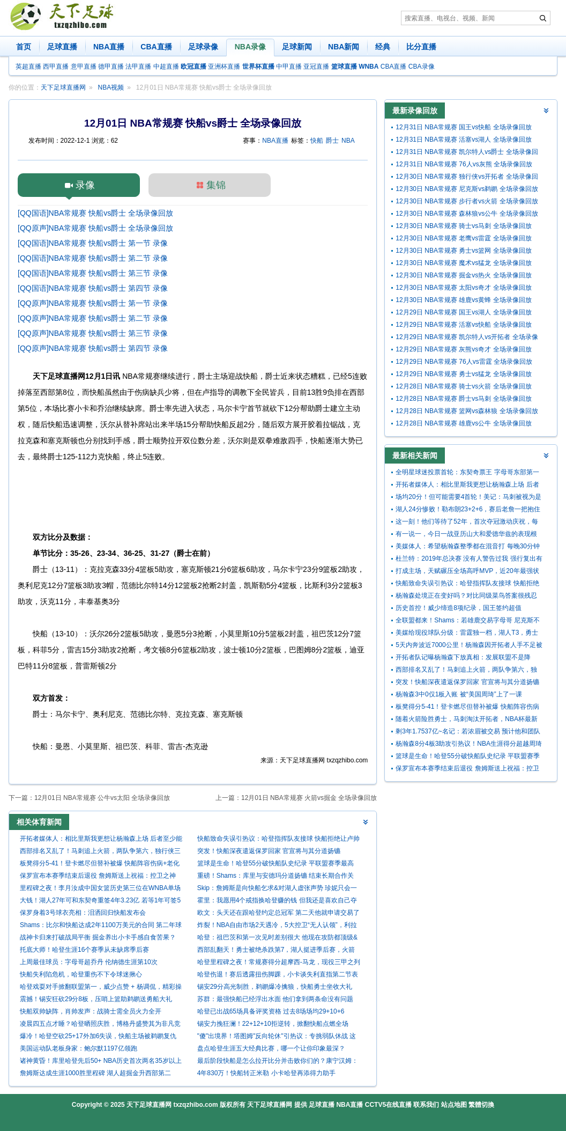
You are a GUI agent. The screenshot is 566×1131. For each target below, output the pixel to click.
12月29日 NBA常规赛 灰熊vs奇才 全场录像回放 (463, 349)
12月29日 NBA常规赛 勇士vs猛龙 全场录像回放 (463, 374)
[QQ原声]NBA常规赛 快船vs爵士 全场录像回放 (95, 228)
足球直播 (62, 46)
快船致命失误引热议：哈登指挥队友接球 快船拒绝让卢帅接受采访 (278, 840)
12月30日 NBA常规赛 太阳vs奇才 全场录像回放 (463, 287)
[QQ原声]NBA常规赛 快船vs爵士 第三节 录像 (93, 333)
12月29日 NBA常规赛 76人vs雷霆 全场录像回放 (464, 361)
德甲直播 (111, 66)
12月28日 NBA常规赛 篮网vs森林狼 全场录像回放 (467, 411)
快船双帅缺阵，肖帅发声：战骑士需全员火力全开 (90, 1011)
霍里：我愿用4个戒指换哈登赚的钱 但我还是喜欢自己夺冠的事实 (277, 902)
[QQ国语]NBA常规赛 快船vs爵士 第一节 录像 (93, 243)
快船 (316, 140)
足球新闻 (297, 46)
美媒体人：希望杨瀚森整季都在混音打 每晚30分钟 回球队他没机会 (468, 547)
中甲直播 (289, 66)
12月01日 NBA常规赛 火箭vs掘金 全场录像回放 (309, 798)
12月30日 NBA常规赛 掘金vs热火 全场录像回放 (463, 275)
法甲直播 (138, 66)
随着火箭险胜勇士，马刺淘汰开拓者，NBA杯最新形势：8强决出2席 (467, 720)
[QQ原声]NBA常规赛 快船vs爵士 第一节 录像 (93, 303)
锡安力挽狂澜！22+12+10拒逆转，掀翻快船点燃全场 (272, 1023)
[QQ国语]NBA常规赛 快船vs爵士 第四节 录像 (93, 288)
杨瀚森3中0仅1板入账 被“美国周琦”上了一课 (459, 694)
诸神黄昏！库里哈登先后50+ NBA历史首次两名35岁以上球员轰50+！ (101, 1062)
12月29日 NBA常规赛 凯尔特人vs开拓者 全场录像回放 (467, 338)
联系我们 (426, 1104)
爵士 (332, 140)
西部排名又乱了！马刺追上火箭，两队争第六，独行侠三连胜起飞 (100, 852)
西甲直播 (56, 66)
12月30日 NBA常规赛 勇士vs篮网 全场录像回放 (463, 250)
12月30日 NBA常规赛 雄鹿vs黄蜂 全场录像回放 (463, 300)
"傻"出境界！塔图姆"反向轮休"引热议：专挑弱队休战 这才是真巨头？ (276, 1037)
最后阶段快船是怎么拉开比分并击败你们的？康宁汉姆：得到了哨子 (277, 1062)
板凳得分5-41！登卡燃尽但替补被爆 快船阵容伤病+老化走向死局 (100, 865)
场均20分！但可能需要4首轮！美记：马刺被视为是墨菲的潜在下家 (468, 498)
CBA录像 (421, 66)
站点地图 (454, 1104)
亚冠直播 (316, 66)
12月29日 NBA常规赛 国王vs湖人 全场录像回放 (463, 312)
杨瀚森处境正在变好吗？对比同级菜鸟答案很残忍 (466, 595)
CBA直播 (156, 46)
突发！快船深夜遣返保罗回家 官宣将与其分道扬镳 (268, 851)
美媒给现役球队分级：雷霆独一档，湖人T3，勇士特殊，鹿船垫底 (467, 634)
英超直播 (28, 66)
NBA (348, 140)
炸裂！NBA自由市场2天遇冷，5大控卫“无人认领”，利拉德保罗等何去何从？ (277, 926)
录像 (85, 185)
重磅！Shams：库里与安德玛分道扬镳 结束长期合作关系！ (275, 877)
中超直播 (166, 66)
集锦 (216, 185)
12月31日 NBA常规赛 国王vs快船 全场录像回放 (463, 127)
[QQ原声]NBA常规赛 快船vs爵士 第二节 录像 (93, 318)
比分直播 (421, 46)
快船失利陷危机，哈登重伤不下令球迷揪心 (81, 974)
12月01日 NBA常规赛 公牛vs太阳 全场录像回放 (102, 798)
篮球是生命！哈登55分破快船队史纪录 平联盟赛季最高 (275, 863)
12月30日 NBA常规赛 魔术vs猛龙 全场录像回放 (463, 263)
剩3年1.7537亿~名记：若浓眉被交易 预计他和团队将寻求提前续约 (468, 733)
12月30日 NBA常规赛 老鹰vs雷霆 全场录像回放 (463, 238)
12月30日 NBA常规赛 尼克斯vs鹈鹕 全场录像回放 (467, 189)
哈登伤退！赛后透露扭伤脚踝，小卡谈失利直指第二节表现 (277, 976)
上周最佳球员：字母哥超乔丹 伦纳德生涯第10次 (89, 962)
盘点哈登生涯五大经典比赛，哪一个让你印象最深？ (271, 1048)
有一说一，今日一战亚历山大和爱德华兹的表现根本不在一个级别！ (466, 535)
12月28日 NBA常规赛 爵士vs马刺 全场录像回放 (463, 398)
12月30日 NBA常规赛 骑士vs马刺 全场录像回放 (463, 226)
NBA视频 (111, 87)
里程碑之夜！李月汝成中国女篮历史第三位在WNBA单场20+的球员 (100, 889)
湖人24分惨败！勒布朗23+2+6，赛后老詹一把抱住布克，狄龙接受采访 (468, 510)
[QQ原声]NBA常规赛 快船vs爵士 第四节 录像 (93, 348)
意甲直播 (83, 66)
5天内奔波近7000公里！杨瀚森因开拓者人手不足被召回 (469, 646)
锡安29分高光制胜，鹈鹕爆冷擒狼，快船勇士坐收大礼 (274, 986)
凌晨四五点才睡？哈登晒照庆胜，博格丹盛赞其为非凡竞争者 (100, 1025)
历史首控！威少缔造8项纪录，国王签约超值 (459, 608)
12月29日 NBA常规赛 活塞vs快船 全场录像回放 (463, 324)
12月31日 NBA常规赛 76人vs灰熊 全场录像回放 (464, 164)
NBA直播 (108, 46)
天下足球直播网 (63, 87)
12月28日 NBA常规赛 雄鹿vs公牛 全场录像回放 (463, 423)
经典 (382, 46)
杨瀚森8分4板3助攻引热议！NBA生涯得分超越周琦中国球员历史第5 (469, 745)
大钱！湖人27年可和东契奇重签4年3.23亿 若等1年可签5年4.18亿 (100, 902)
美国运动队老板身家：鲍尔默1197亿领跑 (78, 1048)
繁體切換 (481, 1104)
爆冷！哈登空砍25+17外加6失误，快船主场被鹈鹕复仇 (98, 1036)
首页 (23, 46)
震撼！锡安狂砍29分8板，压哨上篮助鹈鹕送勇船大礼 (96, 999)
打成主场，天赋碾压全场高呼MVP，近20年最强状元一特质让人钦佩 (467, 572)
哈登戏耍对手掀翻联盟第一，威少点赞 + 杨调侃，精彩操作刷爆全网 (101, 988)
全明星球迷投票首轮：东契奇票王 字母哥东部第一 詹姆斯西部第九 (467, 473)
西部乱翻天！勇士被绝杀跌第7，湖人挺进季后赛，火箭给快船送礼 (276, 951)
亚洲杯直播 (224, 66)
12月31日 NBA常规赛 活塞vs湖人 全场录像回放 (463, 139)
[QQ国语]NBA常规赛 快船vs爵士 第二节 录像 (93, 258)
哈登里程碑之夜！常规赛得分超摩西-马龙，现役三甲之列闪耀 (278, 963)
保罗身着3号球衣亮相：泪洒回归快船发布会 (83, 912)
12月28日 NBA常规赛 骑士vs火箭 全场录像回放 (463, 386)
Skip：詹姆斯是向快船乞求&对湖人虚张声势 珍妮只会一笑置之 (277, 889)
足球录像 (203, 46)
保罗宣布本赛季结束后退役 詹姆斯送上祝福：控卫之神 (98, 875)
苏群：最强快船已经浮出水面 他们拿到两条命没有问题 (275, 999)
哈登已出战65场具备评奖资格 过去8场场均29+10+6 (271, 1011)
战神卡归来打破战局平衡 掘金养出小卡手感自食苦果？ (98, 937)
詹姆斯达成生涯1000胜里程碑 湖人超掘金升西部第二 (95, 1073)
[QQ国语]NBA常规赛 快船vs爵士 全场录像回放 (95, 213)
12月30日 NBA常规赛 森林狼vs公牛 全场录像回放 (467, 213)
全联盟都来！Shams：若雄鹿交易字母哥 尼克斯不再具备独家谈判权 (468, 621)
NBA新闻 (343, 46)
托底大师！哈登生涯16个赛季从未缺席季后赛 (84, 949)
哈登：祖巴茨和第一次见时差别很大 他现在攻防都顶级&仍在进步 (277, 939)
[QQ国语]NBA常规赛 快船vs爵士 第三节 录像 (93, 273)
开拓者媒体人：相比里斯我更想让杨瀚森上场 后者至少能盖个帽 (101, 840)
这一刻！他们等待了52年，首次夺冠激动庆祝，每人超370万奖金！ (467, 523)
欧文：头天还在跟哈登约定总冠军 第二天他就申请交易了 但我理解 (278, 914)
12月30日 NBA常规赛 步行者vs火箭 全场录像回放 (467, 201)
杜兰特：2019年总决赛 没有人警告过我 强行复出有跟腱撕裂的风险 (469, 560)
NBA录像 (250, 46)
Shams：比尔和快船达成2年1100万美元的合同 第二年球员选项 (101, 926)
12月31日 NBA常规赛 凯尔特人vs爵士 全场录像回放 (467, 153)
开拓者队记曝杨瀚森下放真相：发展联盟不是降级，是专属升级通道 (463, 658)
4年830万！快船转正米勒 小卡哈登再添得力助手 (266, 1073)
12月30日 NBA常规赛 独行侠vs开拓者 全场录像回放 (467, 178)
